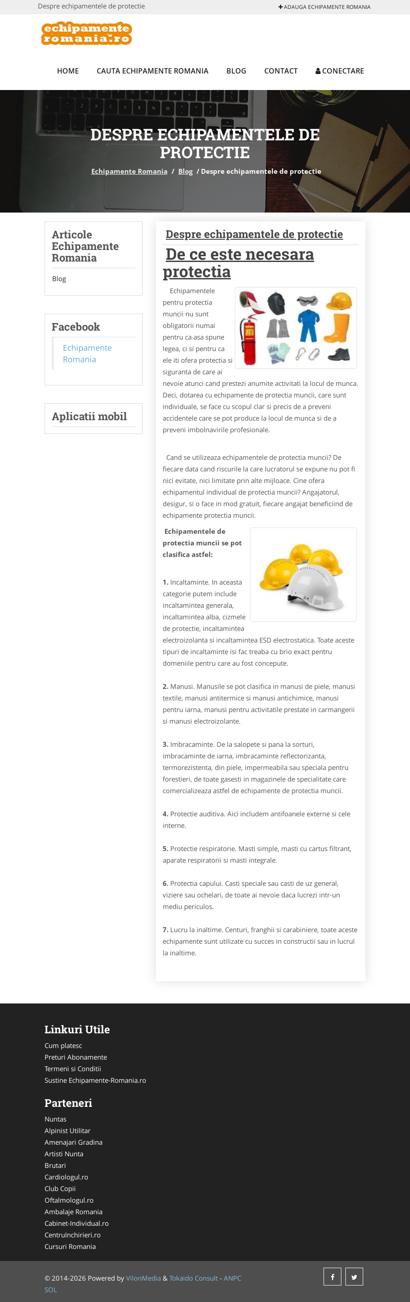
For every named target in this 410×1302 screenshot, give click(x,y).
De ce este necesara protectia (238, 262)
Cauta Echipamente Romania (153, 71)
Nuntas (55, 1118)
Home (68, 71)
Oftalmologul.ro (69, 1200)
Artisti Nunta (64, 1153)
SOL (51, 1289)
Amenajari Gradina (73, 1142)
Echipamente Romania (129, 171)
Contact (281, 71)
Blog (236, 71)
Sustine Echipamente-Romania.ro (95, 1080)
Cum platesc (63, 1045)
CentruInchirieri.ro (73, 1234)
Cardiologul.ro (66, 1176)
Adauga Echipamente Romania (325, 7)
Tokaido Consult (193, 1277)
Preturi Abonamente (76, 1056)
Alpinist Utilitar (67, 1130)
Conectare (340, 71)
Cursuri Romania (70, 1246)
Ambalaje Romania (73, 1211)
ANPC (232, 1277)
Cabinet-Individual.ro (77, 1223)
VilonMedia (143, 1277)
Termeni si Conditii (73, 1068)
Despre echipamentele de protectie (254, 234)
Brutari (55, 1165)
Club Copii (60, 1188)
